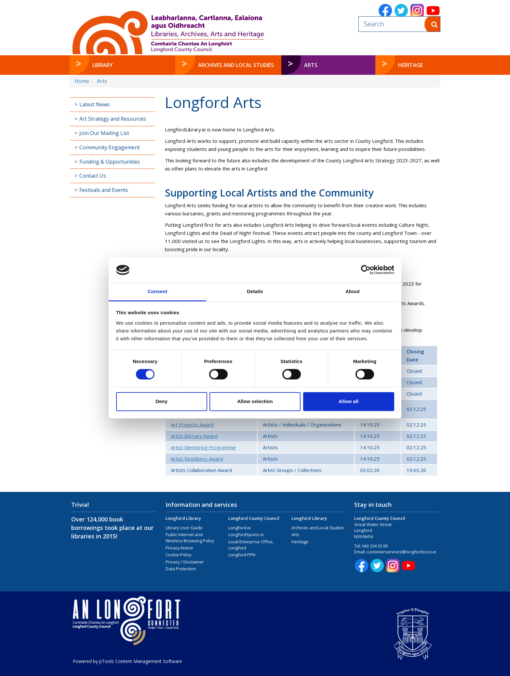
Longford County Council (253, 518)
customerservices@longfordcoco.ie (401, 552)
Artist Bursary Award (194, 436)
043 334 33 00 (375, 546)
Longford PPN (241, 555)
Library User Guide (184, 528)
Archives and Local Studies (317, 528)
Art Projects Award (192, 424)
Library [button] (102, 65)
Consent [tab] (158, 291)
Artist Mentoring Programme (203, 447)
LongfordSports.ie (246, 534)
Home (81, 81)
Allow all (348, 401)
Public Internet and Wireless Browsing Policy (190, 538)
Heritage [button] (410, 65)
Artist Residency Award (197, 458)
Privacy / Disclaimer (185, 562)
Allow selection (255, 401)
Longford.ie (239, 528)
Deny (161, 401)
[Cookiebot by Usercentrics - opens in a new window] (365, 270)
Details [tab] (255, 291)
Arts (102, 81)
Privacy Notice (179, 548)
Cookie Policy (179, 555)
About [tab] (352, 291)
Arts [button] (324, 65)
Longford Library (183, 518)
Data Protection (181, 569)
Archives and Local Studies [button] (236, 65)
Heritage (299, 542)
